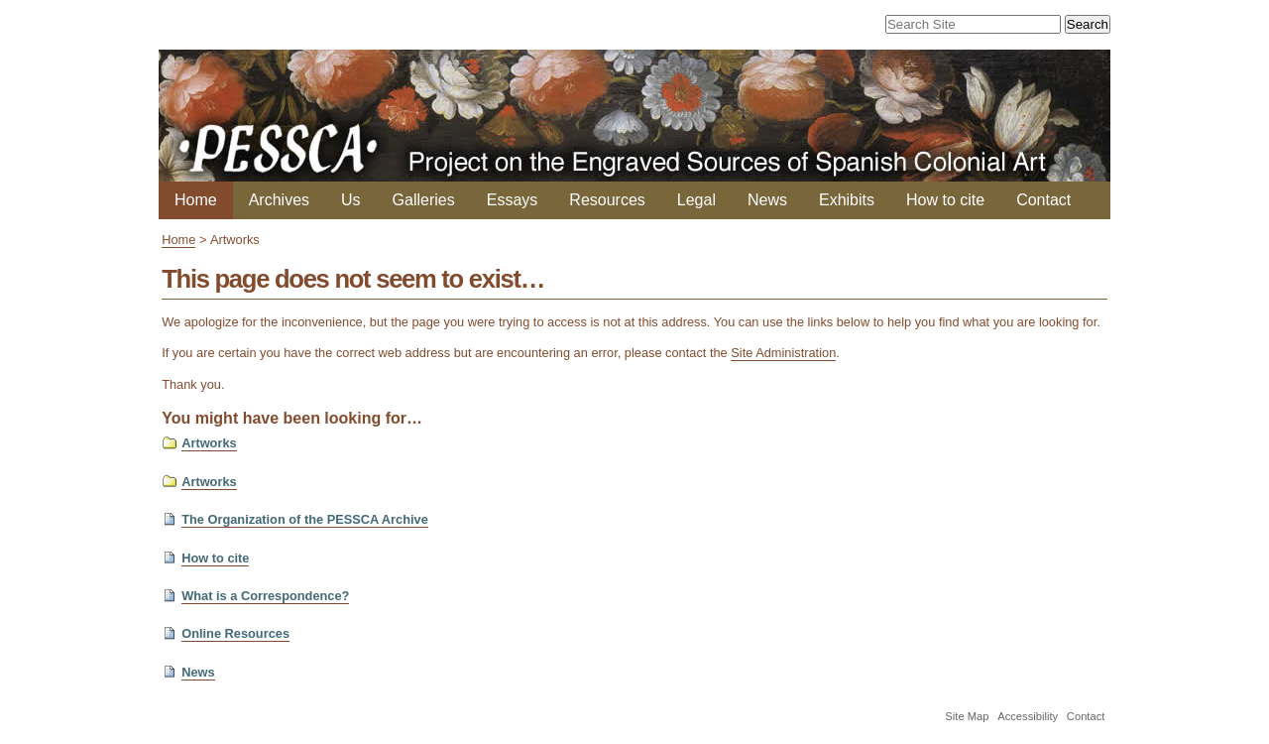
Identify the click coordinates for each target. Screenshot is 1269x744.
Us (351, 199)
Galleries (424, 199)
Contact (1043, 199)
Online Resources (235, 633)
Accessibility (1027, 716)
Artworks (208, 442)
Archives (279, 199)
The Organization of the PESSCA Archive (304, 519)
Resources (606, 199)
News (767, 199)
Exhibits (846, 199)
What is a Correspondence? (265, 595)
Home (195, 199)
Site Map (966, 716)
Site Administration (783, 352)
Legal (696, 199)
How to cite (945, 199)
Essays (512, 199)
